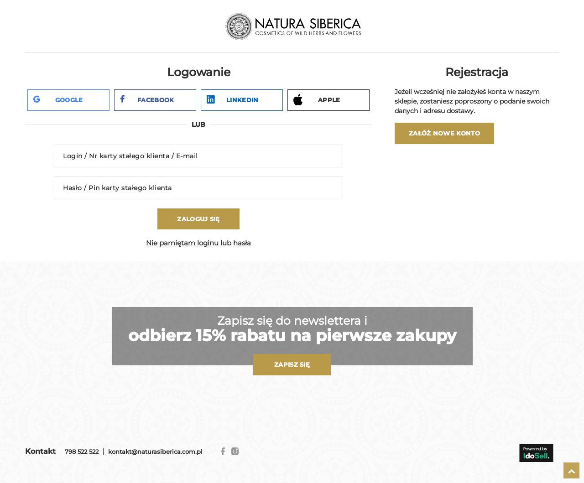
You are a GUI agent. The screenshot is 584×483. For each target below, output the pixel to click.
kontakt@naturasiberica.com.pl (155, 451)
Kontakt (40, 451)
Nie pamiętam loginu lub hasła (198, 243)
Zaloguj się (198, 219)
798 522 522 (82, 451)
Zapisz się (292, 364)
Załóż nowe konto (444, 133)
